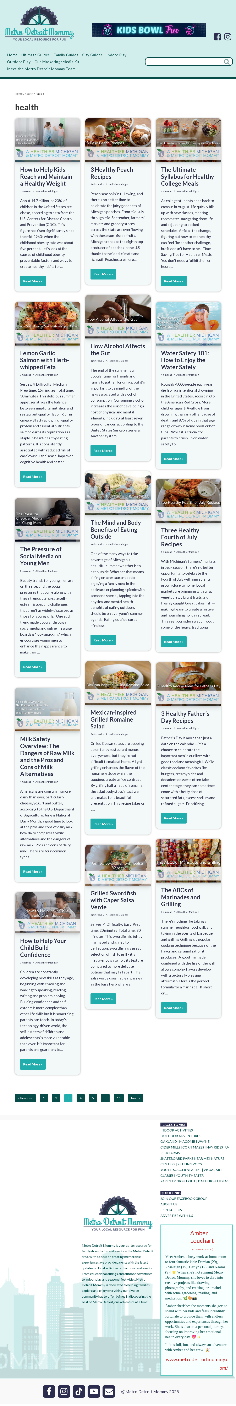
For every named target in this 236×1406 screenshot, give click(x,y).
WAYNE (203, 1143)
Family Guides (71, 55)
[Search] (183, 62)
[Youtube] (94, 1393)
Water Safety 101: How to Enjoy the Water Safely (185, 361)
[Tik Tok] (79, 1393)
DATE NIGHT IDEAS (213, 1183)
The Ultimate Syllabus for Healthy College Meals (187, 178)
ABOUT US (168, 1206)
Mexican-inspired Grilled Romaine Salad (113, 720)
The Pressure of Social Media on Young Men (41, 557)
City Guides (100, 55)
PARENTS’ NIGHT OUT (178, 1183)
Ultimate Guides (38, 55)
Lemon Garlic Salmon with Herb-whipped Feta (44, 361)
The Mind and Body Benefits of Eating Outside (115, 531)
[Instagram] (228, 37)
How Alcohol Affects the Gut (117, 351)
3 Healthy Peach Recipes (111, 175)
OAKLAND (168, 1143)
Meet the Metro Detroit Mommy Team (44, 69)
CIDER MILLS (170, 1149)
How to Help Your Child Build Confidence (43, 949)
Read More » (31, 289)
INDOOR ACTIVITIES (176, 1132)
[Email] (109, 1393)
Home (13, 55)
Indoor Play (18, 62)
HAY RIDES (214, 1149)
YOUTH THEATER (190, 1177)
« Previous (25, 1100)
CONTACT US (171, 1212)
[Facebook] (217, 37)
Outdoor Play (46, 62)
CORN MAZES (193, 1149)
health (29, 95)
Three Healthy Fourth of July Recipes (180, 538)
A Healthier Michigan (46, 193)
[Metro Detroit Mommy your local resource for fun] (39, 23)
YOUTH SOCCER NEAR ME (180, 1171)
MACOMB (187, 1143)
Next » (136, 1100)
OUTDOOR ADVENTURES (180, 1138)
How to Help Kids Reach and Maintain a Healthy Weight (46, 178)
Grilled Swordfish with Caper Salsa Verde (113, 901)
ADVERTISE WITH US (176, 1217)
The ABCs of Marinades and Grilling (180, 898)
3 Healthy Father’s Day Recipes (185, 719)
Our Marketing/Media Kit (86, 62)
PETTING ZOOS (189, 1166)
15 (119, 1100)
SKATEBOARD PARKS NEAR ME (184, 1160)
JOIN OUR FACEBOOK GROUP (183, 1200)
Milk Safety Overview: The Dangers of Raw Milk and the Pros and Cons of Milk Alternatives (47, 758)
